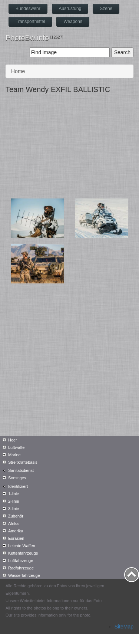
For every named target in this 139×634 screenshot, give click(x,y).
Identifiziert (18, 486)
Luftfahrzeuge (20, 560)
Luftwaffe (16, 447)
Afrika (13, 523)
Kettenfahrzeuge (23, 553)
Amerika (15, 531)
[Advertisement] (69, 148)
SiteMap (124, 627)
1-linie (13, 494)
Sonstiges (17, 478)
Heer (12, 440)
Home (18, 71)
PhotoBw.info (27, 38)
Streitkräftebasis (22, 462)
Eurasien (16, 538)
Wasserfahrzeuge (24, 575)
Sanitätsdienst (21, 470)
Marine (14, 455)
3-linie (13, 508)
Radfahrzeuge (21, 568)
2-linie (13, 501)
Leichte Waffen (21, 545)
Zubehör (15, 516)
